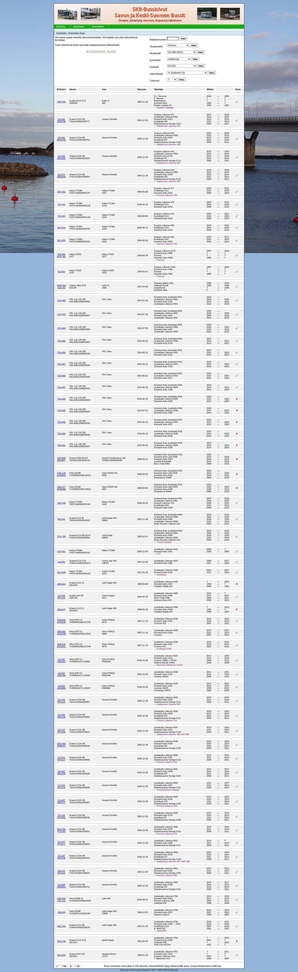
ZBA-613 (61, 584)
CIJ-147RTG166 (61, 731)
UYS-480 (61, 300)
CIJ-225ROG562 (61, 816)
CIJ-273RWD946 (61, 175)
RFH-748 (61, 941)
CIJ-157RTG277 (61, 843)
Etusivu (60, 26)
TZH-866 (61, 341)
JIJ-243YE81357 (61, 660)
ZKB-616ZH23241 (61, 645)
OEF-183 (61, 926)
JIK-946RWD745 (61, 138)
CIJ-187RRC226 (61, 857)
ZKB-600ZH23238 (61, 632)
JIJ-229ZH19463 (61, 687)
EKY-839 (61, 572)
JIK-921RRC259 (61, 772)
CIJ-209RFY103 (61, 596)
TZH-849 (61, 422)
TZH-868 (61, 376)
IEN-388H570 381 (61, 255)
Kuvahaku (98, 26)
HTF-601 (61, 551)
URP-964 (61, 102)
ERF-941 (61, 192)
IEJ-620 (61, 271)
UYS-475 (61, 314)
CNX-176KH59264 (61, 474)
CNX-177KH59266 (61, 488)
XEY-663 (61, 240)
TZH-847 (61, 387)
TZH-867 (61, 364)
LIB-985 (61, 562)
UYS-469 (61, 328)
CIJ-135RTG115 (61, 701)
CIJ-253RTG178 (61, 786)
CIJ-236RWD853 (61, 885)
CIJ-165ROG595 (61, 157)
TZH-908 (61, 410)
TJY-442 (61, 204)
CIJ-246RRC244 (61, 716)
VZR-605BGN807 (61, 459)
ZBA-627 (61, 609)
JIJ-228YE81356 (61, 674)
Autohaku (78, 26)
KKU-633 (61, 955)
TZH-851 (61, 445)
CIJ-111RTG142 (61, 872)
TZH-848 (61, 399)
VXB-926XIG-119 (61, 899)
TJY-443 (61, 216)
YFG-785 (61, 536)
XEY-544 (61, 228)
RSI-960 (61, 519)
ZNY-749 (61, 503)
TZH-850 (61, 434)
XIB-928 (61, 912)
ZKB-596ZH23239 (61, 621)
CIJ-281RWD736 (61, 120)
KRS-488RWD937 (61, 744)
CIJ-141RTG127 (61, 758)
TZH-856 (61, 352)
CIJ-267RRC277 (61, 801)
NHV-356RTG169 (61, 830)
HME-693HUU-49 (61, 286)
